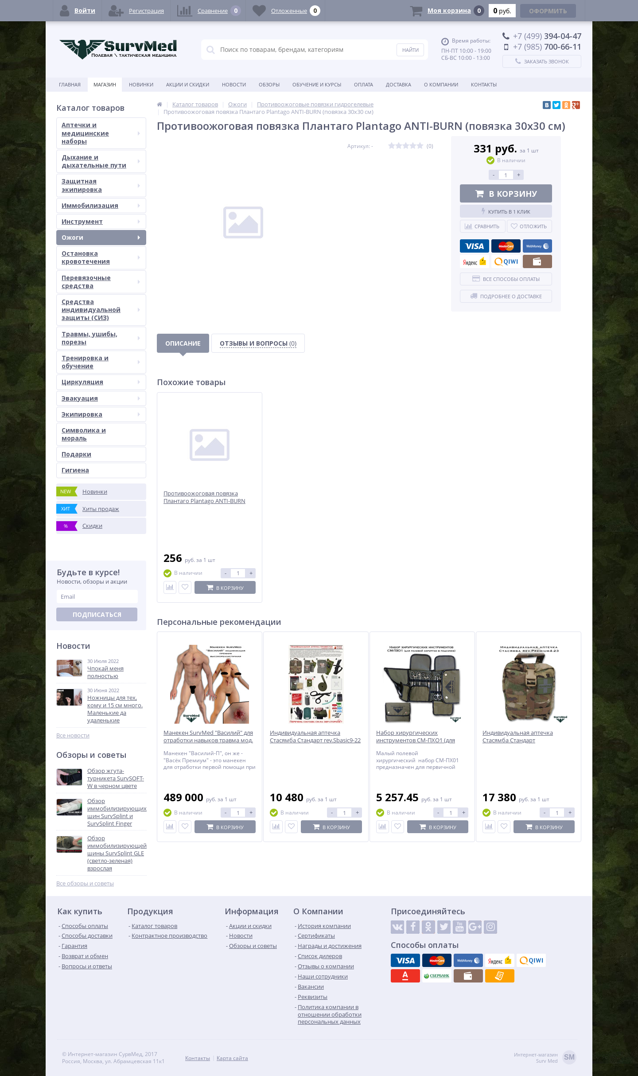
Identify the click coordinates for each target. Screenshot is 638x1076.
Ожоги (101, 237)
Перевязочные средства (101, 281)
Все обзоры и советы (85, 883)
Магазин (104, 84)
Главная (70, 84)
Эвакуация (101, 398)
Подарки (76, 454)
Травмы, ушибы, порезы (101, 338)
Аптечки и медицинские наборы (101, 133)
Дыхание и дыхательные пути (101, 161)
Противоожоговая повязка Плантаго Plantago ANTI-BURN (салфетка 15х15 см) (204, 501)
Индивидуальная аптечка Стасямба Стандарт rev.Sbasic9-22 (315, 736)
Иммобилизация (101, 205)
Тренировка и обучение (101, 362)
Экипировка (101, 414)
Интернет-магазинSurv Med (545, 1058)
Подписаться (97, 614)
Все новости (72, 735)
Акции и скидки (187, 84)
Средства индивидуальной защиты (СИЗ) (101, 309)
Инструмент (101, 221)
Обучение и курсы (316, 84)
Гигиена (75, 470)
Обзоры (269, 84)
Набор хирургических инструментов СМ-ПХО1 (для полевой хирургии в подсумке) (419, 740)
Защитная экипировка (101, 185)
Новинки (141, 84)
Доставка (398, 84)
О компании (441, 84)
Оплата (363, 84)
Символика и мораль (84, 434)
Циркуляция (101, 382)
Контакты (484, 84)
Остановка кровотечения (101, 257)
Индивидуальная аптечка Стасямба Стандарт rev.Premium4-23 (517, 740)
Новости (234, 84)
